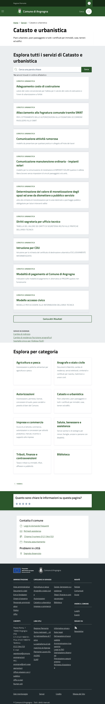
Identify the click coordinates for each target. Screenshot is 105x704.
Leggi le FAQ (59, 649)
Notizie (77, 586)
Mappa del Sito (79, 693)
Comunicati (78, 590)
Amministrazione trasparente (62, 645)
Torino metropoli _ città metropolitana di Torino (42, 636)
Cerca (86, 69)
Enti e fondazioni (20, 594)
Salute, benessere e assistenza (62, 588)
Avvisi (76, 594)
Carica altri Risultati (52, 319)
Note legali (58, 632)
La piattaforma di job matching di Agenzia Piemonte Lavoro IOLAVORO (42, 649)
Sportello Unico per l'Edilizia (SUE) (28, 341)
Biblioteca (58, 602)
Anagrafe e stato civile (42, 592)
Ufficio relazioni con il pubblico (21, 674)
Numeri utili (18, 683)
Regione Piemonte (19, 3)
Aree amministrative (21, 586)
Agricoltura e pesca (41, 586)
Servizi (24, 22)
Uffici (15, 614)
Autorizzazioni (39, 598)
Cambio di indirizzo (21, 334)
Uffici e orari (18, 679)
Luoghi (77, 610)
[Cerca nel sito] (88, 11)
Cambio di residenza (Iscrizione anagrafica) (32, 337)
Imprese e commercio (42, 606)
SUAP (36, 659)
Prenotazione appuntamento (62, 660)
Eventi (77, 614)
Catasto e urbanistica (25, 81)
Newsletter (78, 631)
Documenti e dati (20, 590)
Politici (16, 610)
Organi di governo (20, 598)
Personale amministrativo (21, 604)
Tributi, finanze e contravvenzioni (62, 596)
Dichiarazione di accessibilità (62, 638)
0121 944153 (19, 646)
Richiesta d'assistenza (62, 666)
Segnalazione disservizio (62, 654)
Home (15, 22)
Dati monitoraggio (20, 693)
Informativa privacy (62, 628)
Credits (58, 693)
